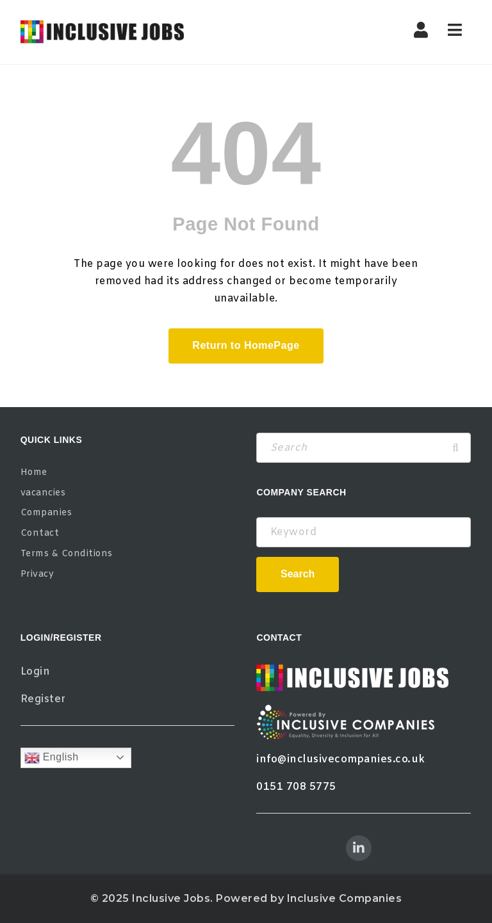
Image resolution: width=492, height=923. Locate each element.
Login (35, 671)
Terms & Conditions (66, 554)
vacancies (43, 493)
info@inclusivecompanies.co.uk (340, 759)
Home (33, 473)
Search (298, 573)
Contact (40, 533)
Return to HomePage (245, 345)
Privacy (37, 574)
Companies (46, 513)
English (51, 758)
